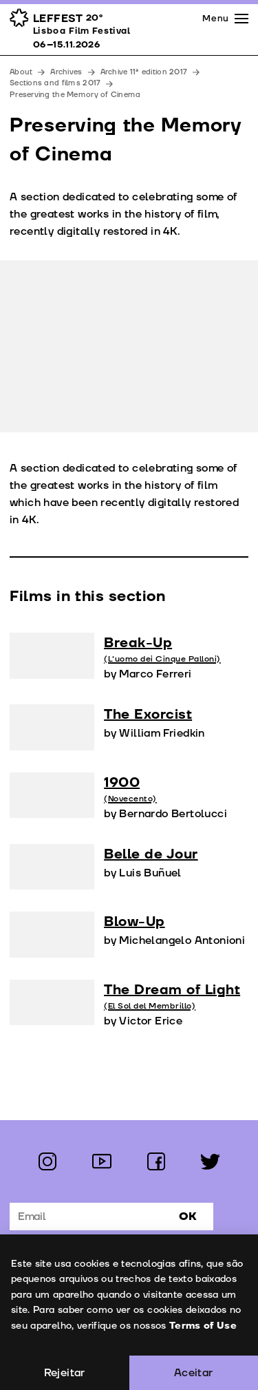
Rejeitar (64, 1372)
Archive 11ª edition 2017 (144, 72)
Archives (66, 72)
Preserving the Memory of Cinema (75, 94)
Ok (188, 1216)
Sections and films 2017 (55, 83)
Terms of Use (202, 1325)
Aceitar (193, 1372)
